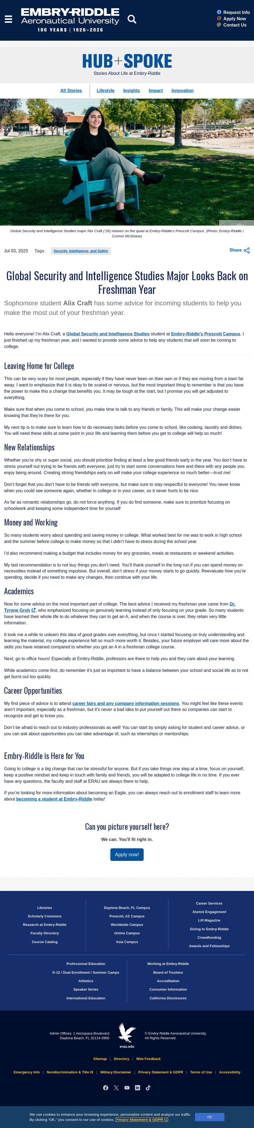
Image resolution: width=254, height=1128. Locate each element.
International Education (85, 998)
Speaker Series (85, 989)
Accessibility (229, 1072)
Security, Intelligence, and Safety (81, 251)
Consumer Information (168, 989)
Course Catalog (45, 942)
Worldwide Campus (127, 925)
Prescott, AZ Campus (127, 916)
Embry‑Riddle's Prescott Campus (205, 334)
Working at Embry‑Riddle (168, 964)
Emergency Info (27, 1072)
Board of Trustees (168, 972)
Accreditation (168, 981)
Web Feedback (148, 1059)
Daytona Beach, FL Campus (127, 908)
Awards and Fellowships (209, 946)
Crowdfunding (209, 937)
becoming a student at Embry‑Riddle (54, 799)
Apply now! (127, 854)
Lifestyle (105, 90)
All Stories (71, 90)
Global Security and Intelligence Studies (108, 334)
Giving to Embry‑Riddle (209, 929)
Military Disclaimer (115, 1072)
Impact (156, 90)
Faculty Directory (44, 933)
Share (239, 250)
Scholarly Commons (45, 916)
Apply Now (231, 18)
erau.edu (127, 1036)
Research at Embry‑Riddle (44, 925)
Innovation (183, 90)
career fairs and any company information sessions (125, 703)
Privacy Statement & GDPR (142, 1120)
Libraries (44, 908)
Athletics (85, 981)
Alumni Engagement (209, 912)
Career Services (209, 903)
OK (209, 1117)
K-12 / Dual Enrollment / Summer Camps (85, 972)
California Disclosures (168, 998)
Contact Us (231, 25)
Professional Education (85, 964)
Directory (121, 1059)
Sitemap (100, 1059)
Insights (131, 90)
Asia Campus (127, 942)
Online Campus (127, 933)
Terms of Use (201, 1072)
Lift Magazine (209, 920)
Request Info (233, 12)
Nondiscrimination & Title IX (70, 1072)
